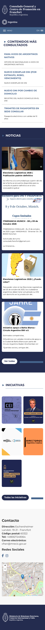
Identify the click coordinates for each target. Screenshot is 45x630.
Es (42, 30)
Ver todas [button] (9, 361)
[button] (22, 576)
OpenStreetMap (34, 595)
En (38, 30)
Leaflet (28, 595)
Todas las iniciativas (15, 497)
